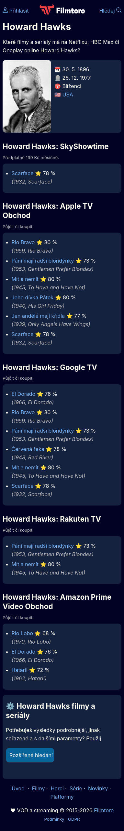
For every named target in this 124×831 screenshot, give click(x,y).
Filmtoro (104, 810)
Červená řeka (28, 449)
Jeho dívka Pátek (32, 297)
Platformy (61, 797)
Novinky (98, 788)
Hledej (110, 10)
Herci (57, 788)
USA (67, 94)
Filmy (38, 788)
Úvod (19, 788)
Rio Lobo (22, 633)
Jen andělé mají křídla (38, 316)
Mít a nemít (25, 279)
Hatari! (20, 670)
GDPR (74, 819)
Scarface (23, 173)
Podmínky (54, 819)
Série (76, 788)
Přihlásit (16, 10)
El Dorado (24, 394)
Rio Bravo (23, 242)
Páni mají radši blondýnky (43, 260)
